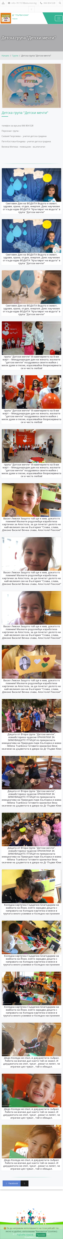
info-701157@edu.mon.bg (22, 3)
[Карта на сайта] (3, 3)
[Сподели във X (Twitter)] (24, 1183)
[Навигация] (58, 18)
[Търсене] (60, 3)
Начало (5, 55)
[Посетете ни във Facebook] (32, 9)
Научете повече (25, 1234)
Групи (15, 55)
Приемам (41, 1235)
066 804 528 (47, 3)
